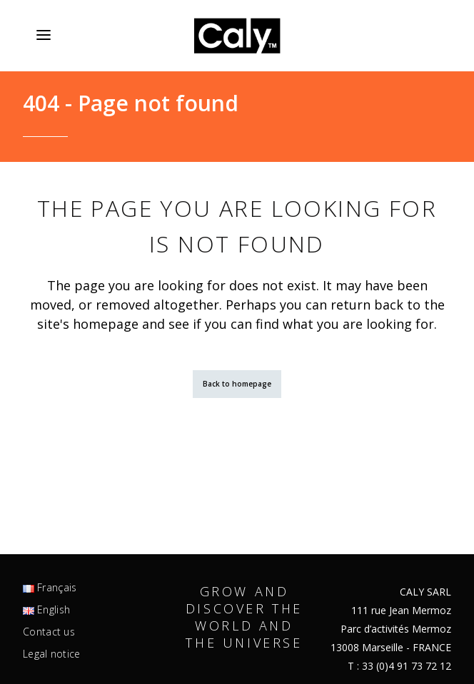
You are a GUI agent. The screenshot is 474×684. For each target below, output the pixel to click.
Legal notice (52, 654)
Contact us (49, 632)
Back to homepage (237, 384)
